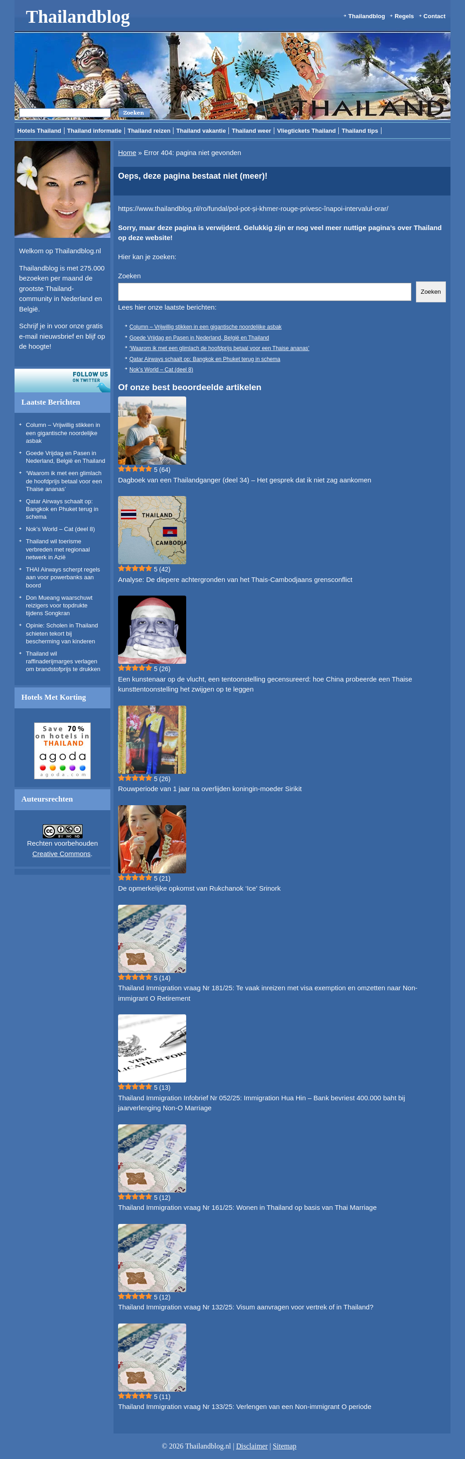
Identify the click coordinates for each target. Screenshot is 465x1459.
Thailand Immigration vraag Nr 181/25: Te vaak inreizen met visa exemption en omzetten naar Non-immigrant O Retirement (267, 993)
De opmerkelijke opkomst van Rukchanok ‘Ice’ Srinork (199, 888)
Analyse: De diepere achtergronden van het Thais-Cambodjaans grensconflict (235, 579)
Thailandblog (78, 16)
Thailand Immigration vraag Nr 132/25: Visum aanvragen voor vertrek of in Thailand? (245, 1307)
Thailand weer (251, 130)
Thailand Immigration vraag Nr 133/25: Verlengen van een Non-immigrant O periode (244, 1406)
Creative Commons (61, 853)
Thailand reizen (149, 130)
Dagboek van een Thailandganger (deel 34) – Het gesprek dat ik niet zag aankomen (244, 480)
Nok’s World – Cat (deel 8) (60, 529)
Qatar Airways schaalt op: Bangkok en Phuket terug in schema (62, 509)
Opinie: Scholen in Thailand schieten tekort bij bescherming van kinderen (62, 633)
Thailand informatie (94, 130)
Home (127, 152)
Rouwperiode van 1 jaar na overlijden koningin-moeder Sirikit (210, 788)
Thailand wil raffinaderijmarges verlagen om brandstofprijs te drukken (63, 661)
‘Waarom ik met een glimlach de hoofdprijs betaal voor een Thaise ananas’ (64, 481)
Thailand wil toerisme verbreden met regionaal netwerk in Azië (58, 549)
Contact (434, 16)
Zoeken (129, 276)
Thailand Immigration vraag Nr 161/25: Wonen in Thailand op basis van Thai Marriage (247, 1207)
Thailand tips (359, 130)
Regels (404, 16)
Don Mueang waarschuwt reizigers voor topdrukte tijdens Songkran (59, 605)
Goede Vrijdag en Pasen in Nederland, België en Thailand (199, 338)
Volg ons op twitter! (62, 380)
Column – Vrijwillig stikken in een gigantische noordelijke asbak (63, 432)
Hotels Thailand (39, 130)
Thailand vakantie (201, 130)
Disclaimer (252, 1446)
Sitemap (285, 1446)
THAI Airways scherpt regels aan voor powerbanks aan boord (63, 577)
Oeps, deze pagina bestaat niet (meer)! (192, 175)
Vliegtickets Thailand (306, 130)
